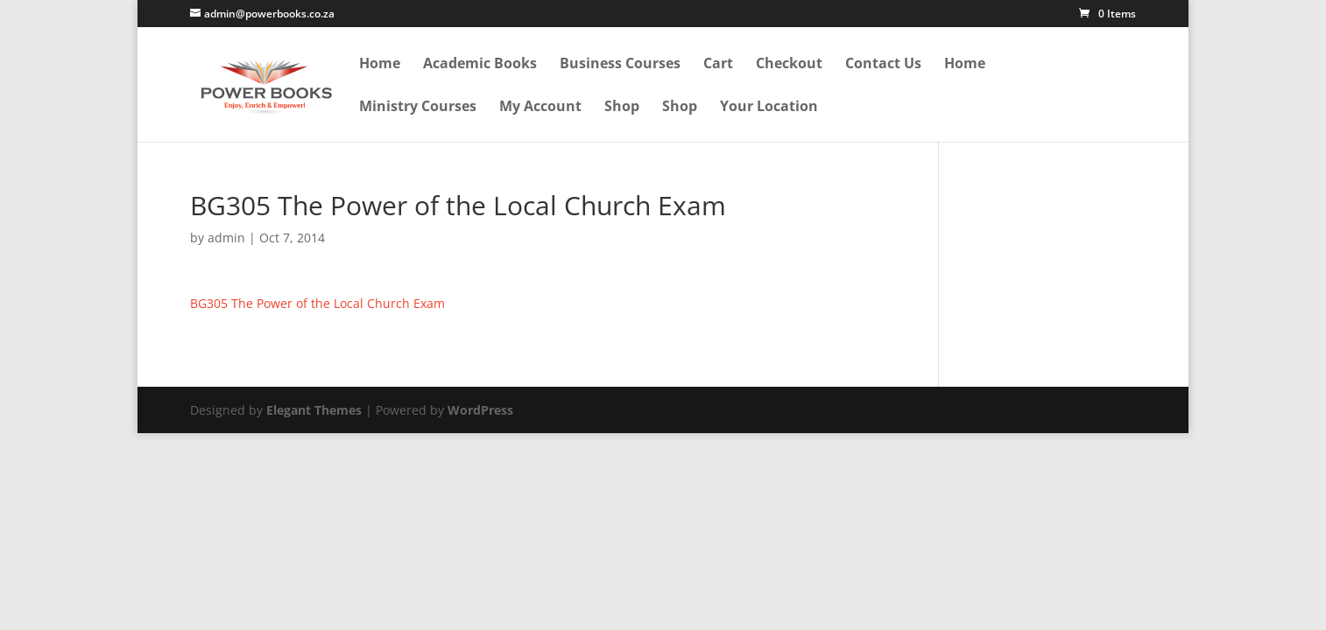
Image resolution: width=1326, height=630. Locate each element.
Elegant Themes (314, 410)
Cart (718, 64)
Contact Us (883, 64)
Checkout (789, 64)
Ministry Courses (417, 107)
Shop (621, 107)
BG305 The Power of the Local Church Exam (317, 303)
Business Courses (620, 64)
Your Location (769, 107)
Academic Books (480, 64)
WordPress (480, 410)
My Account (540, 107)
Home (379, 64)
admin (226, 237)
